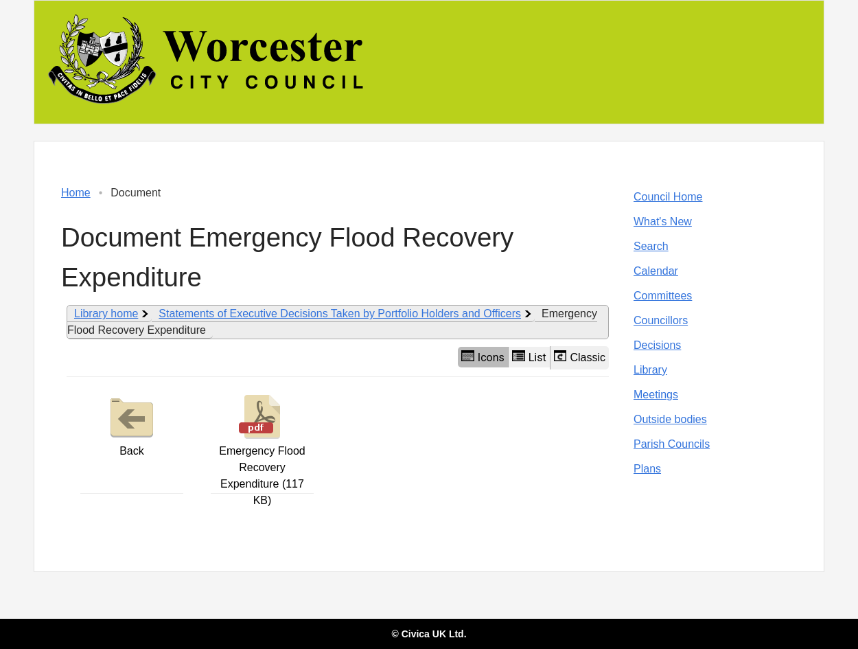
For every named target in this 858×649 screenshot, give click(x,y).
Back (132, 424)
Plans (647, 469)
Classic (579, 356)
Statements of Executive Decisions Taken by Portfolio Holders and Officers (340, 313)
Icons (483, 357)
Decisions (657, 345)
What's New (663, 221)
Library (650, 370)
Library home (106, 313)
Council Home (668, 197)
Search (651, 246)
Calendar (656, 271)
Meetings (656, 394)
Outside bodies (670, 419)
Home (76, 192)
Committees (663, 295)
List (529, 357)
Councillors (661, 320)
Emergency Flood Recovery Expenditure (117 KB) (262, 448)
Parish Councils (672, 444)
